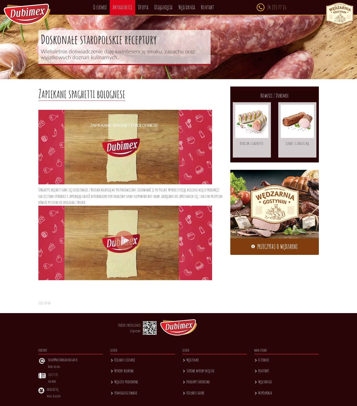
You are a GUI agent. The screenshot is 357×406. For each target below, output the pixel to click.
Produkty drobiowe (196, 381)
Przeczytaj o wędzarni (274, 246)
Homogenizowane (123, 392)
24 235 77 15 (271, 7)
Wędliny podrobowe (124, 381)
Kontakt (261, 370)
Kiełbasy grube (193, 392)
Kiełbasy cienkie (122, 359)
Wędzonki (190, 359)
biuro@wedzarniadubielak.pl (63, 360)
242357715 (53, 375)
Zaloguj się (52, 389)
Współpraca (263, 392)
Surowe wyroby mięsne (198, 370)
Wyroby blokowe (122, 370)
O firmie (261, 359)
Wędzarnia (263, 381)
